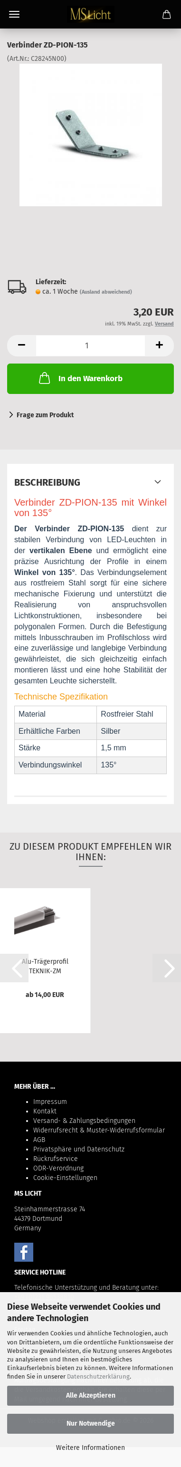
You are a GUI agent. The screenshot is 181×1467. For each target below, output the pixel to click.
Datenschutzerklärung (98, 1376)
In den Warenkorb (80, 377)
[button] (21, 345)
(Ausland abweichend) (106, 292)
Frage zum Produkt (45, 415)
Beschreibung (47, 482)
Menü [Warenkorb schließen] (14, 14)
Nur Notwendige (91, 1423)
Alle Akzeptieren (90, 1395)
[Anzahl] (90, 345)
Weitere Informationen (90, 1448)
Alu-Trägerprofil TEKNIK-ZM (45, 966)
